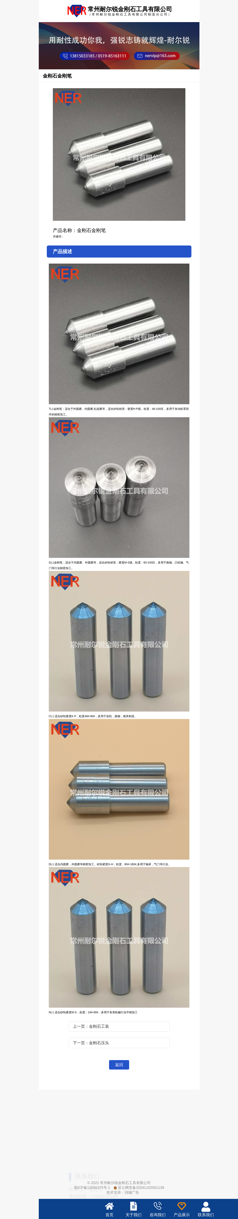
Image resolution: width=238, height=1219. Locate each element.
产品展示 (182, 1215)
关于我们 (134, 1215)
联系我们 (206, 1215)
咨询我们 (158, 1215)
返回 (119, 1065)
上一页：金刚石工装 (91, 1026)
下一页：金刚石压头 (91, 1043)
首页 (109, 1215)
